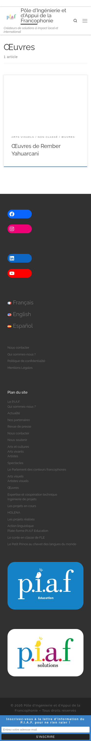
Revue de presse (19, 426)
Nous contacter (18, 347)
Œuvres (13, 488)
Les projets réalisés (21, 519)
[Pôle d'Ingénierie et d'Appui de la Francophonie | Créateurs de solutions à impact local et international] (11, 16)
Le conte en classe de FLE (26, 537)
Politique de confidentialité (26, 361)
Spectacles (15, 463)
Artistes (13, 456)
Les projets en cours (22, 506)
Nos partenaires (19, 420)
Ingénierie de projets (22, 499)
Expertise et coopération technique (32, 494)
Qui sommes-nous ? (22, 354)
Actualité (14, 413)
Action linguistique (21, 526)
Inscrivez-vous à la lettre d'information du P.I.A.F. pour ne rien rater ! (45, 720)
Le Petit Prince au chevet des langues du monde (42, 544)
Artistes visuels (18, 481)
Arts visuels (16, 476)
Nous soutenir (17, 440)
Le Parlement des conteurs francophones (37, 469)
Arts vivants (16, 451)
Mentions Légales (20, 368)
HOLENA (14, 512)
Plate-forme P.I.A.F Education (28, 531)
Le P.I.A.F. (14, 402)
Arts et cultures (18, 446)
